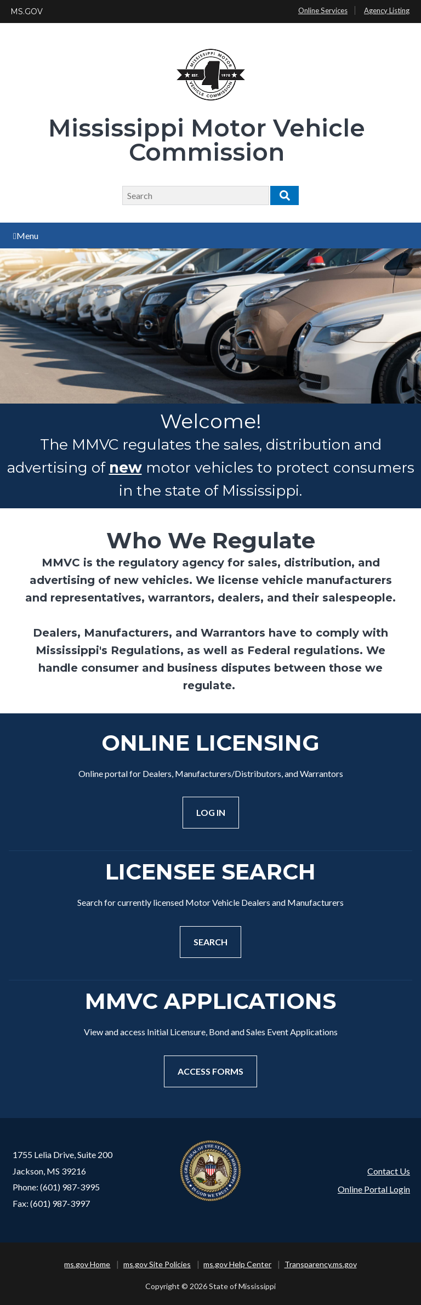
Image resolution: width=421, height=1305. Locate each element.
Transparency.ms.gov (321, 1264)
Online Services (323, 10)
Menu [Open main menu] (25, 235)
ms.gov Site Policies (157, 1264)
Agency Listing (386, 10)
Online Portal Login (374, 1189)
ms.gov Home (87, 1264)
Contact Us (388, 1171)
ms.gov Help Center (237, 1264)
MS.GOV (26, 11)
